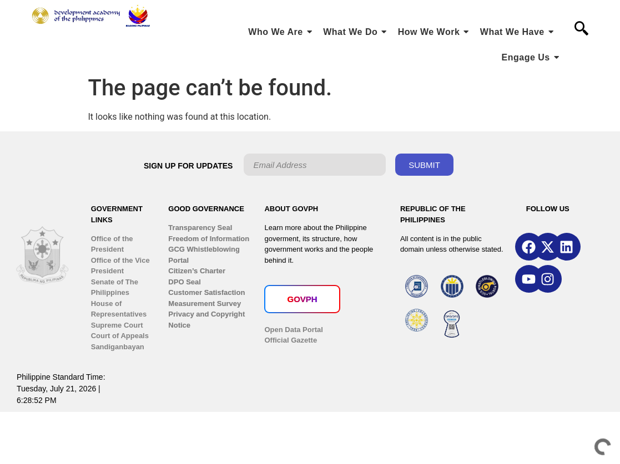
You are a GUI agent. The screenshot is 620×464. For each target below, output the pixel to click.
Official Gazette (290, 340)
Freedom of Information (208, 238)
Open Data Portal (293, 329)
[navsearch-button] (581, 29)
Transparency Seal (200, 227)
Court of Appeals (120, 336)
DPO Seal (184, 282)
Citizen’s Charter (196, 271)
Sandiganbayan (117, 347)
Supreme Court (117, 325)
